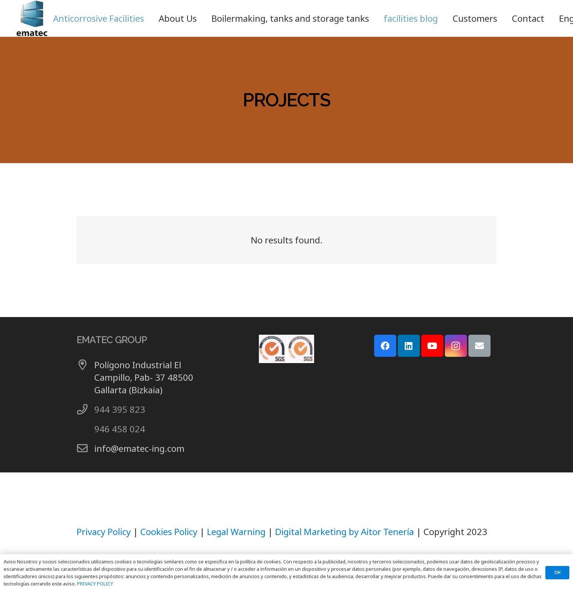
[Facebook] (385, 346)
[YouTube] (432, 346)
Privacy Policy (104, 531)
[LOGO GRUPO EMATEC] (30, 18)
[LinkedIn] (409, 346)
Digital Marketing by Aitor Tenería (344, 531)
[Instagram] (456, 346)
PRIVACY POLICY (95, 583)
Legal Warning (236, 531)
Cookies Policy (168, 531)
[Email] (479, 346)
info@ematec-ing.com (139, 448)
